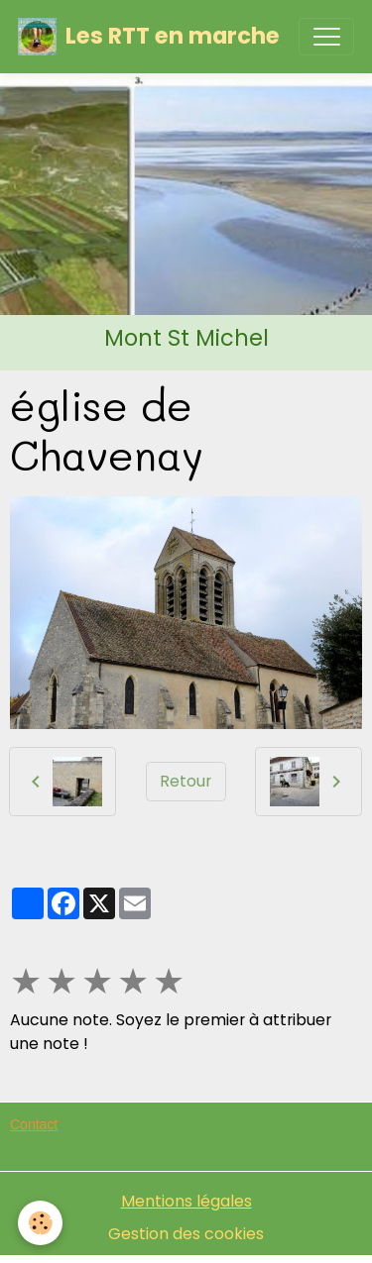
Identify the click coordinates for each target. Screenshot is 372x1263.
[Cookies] (40, 1223)
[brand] (149, 36)
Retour (185, 781)
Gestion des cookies (186, 1233)
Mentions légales (186, 1201)
